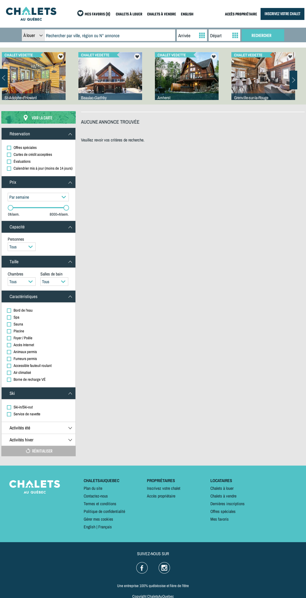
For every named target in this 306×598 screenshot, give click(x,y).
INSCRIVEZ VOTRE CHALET (282, 14)
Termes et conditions (100, 504)
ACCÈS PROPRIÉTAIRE (241, 14)
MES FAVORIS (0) (97, 14)
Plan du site (93, 488)
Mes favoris (219, 519)
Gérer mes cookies (98, 519)
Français (105, 527)
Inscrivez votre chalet (163, 488)
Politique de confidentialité (104, 511)
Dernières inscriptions (227, 504)
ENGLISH (187, 14)
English (89, 527)
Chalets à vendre (223, 496)
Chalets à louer (221, 488)
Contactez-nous (96, 496)
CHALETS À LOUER (129, 14)
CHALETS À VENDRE (161, 14)
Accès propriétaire (161, 496)
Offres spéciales (223, 511)
